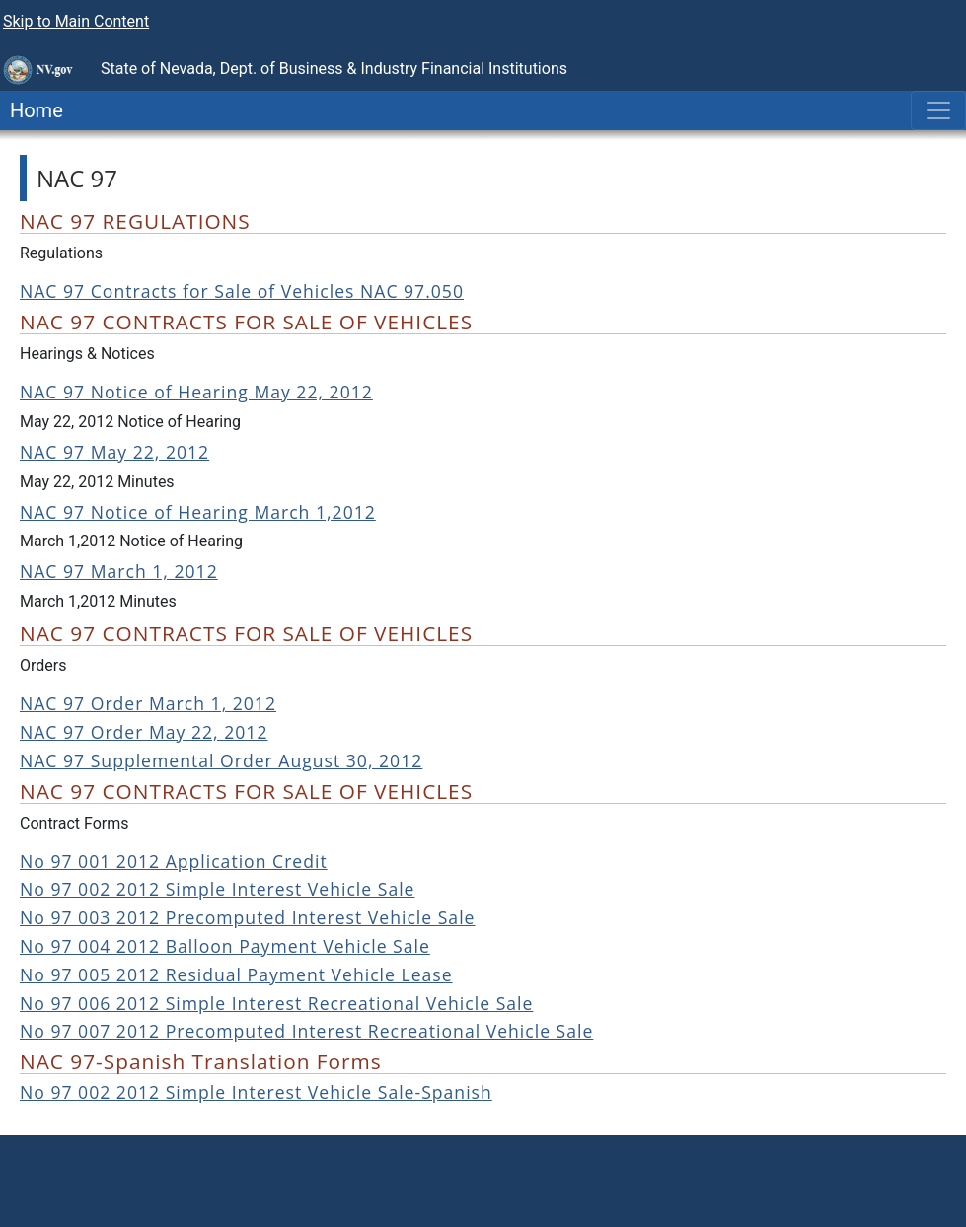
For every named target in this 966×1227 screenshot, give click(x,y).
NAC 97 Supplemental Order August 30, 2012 (221, 760)
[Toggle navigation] (938, 110)
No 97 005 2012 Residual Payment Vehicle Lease (236, 974)
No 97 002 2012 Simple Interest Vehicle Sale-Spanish (256, 1092)
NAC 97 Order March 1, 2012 (148, 703)
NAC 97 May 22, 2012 (114, 452)
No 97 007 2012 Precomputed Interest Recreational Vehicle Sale (306, 1031)
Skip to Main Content (76, 21)
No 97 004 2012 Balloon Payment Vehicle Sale (225, 946)
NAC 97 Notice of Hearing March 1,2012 (198, 512)
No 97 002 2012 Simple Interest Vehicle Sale (217, 889)
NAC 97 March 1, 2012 (119, 571)
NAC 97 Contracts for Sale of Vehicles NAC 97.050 (242, 291)
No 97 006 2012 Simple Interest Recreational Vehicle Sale (276, 1003)
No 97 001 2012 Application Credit (174, 861)
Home (31, 110)
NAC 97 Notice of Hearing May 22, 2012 (196, 391)
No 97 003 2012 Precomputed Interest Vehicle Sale (247, 917)
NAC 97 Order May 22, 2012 (143, 732)
